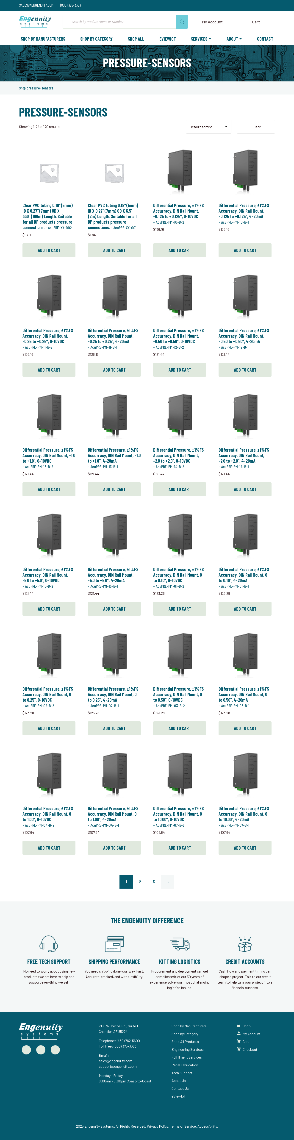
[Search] (182, 22)
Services (199, 39)
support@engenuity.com (118, 1066)
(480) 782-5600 (128, 1040)
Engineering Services (188, 1049)
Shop (22, 87)
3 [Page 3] (154, 881)
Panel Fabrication (185, 1065)
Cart (246, 1041)
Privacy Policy (157, 1126)
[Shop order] (208, 126)
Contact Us (180, 1088)
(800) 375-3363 (125, 1046)
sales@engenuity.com (115, 1061)
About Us (179, 1080)
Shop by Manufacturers (43, 39)
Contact (265, 39)
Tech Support (182, 1072)
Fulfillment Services (187, 1057)
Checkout (250, 1049)
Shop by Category (96, 39)
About (232, 39)
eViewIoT (167, 39)
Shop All (136, 39)
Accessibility (207, 1126)
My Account (252, 1034)
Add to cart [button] (49, 250)
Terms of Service (183, 1126)
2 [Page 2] (140, 881)
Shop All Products (185, 1041)
